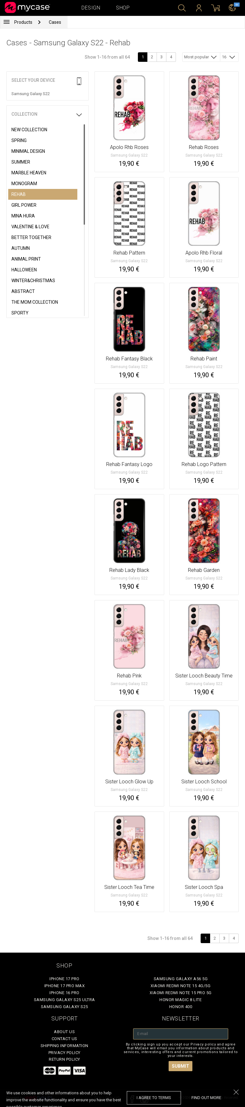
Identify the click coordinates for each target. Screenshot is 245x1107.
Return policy (64, 1059)
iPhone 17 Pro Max (64, 985)
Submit (180, 1066)
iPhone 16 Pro (64, 992)
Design (90, 8)
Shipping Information (64, 1045)
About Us (64, 1031)
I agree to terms (154, 1097)
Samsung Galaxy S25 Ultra (64, 999)
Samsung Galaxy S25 (64, 1006)
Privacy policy (64, 1052)
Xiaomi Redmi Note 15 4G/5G (180, 985)
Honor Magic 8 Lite (180, 999)
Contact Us (64, 1038)
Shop (123, 8)
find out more (206, 1097)
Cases (55, 22)
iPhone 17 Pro (64, 978)
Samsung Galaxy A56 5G (181, 978)
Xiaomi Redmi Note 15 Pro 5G (181, 992)
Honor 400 (180, 1006)
